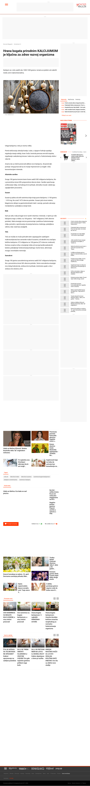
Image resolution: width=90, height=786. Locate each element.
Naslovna (6, 773)
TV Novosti (53, 773)
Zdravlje (11, 773)
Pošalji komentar (11, 524)
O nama (59, 773)
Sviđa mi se (36, 524)
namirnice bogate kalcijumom (42, 477)
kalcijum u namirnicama (10, 480)
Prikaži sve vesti (66, 115)
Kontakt (11, 778)
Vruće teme (7, 485)
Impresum (6, 778)
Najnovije (64, 99)
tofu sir (6, 477)
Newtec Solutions (76, 783)
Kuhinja (22, 773)
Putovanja (27, 773)
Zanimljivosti (38, 773)
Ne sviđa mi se (51, 524)
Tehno (44, 773)
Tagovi (6, 472)
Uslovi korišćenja (66, 773)
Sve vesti (63, 218)
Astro (84, 152)
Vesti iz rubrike (8, 635)
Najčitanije (71, 99)
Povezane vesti (8, 599)
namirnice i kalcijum (24, 480)
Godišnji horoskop (78, 152)
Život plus (17, 773)
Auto (48, 773)
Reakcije (78, 99)
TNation (84, 783)
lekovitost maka (14, 477)
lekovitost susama (26, 477)
